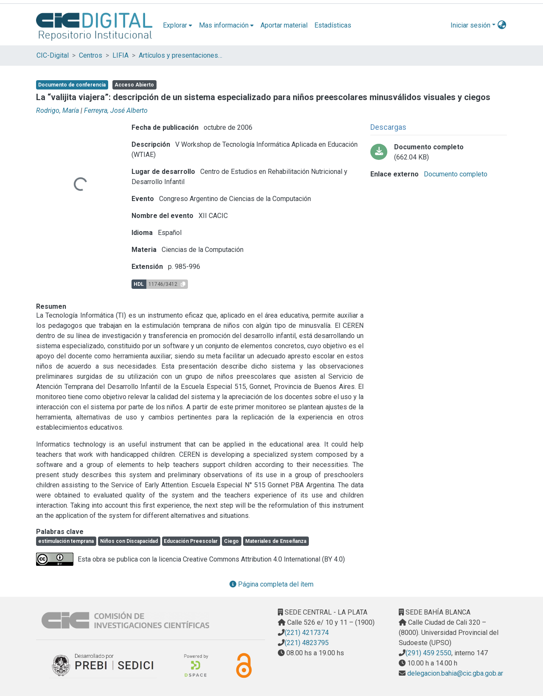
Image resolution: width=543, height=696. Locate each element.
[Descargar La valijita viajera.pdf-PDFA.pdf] (438, 152)
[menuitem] (178, 25)
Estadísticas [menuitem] (332, 25)
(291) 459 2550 (428, 653)
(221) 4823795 (307, 643)
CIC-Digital (52, 55)
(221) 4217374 (307, 633)
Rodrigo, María (57, 110)
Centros (90, 55)
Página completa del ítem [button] (271, 584)
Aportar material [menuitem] (284, 25)
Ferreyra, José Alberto (116, 110)
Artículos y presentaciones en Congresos (181, 55)
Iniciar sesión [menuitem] (470, 25)
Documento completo (454, 174)
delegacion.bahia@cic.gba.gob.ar (454, 673)
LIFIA (120, 55)
